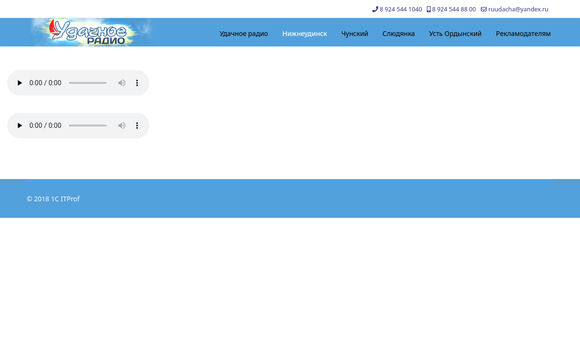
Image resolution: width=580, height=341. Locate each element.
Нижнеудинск (304, 33)
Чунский (354, 33)
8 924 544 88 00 (454, 9)
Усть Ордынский (455, 33)
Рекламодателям (523, 33)
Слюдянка (399, 33)
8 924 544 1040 (401, 9)
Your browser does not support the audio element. (78, 83)
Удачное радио (244, 33)
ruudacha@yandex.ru (518, 9)
